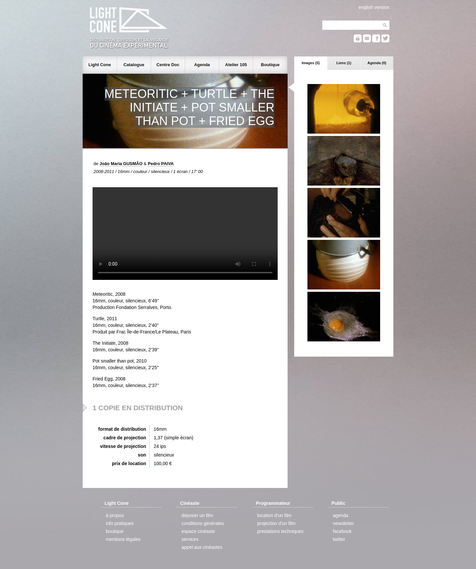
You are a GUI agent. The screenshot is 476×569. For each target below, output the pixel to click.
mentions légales (123, 539)
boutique (115, 531)
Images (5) (311, 63)
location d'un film (274, 515)
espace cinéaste (198, 531)
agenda (340, 515)
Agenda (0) (377, 63)
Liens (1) (343, 63)
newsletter (343, 523)
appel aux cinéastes (201, 547)
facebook (342, 531)
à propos (115, 515)
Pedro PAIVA (161, 163)
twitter (339, 539)
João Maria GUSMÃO (120, 163)
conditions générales (202, 523)
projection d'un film (276, 523)
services (189, 539)
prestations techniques (280, 531)
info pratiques (120, 523)
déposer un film (197, 515)
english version (374, 7)
